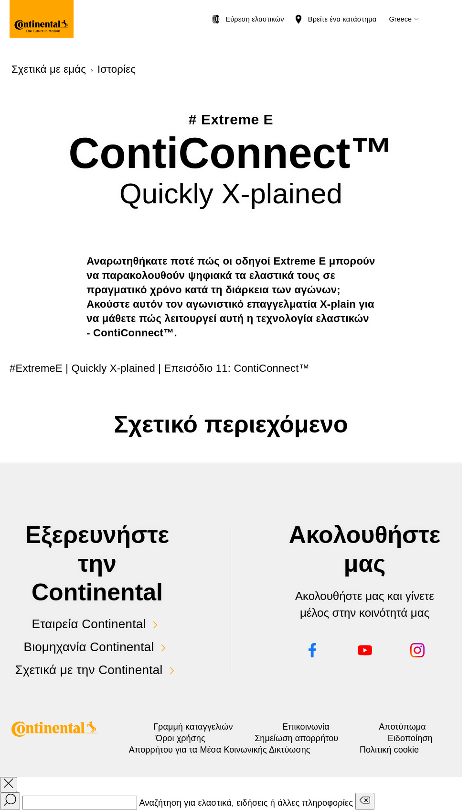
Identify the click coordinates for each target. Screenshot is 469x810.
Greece (400, 19)
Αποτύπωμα (402, 727)
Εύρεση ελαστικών (254, 19)
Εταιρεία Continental (89, 624)
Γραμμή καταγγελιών (193, 727)
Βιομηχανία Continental (89, 647)
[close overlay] (8, 784)
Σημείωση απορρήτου (296, 738)
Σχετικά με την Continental (89, 670)
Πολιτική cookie (389, 750)
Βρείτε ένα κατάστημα (342, 19)
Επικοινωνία (306, 727)
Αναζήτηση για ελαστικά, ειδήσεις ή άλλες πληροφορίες (246, 803)
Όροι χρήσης (180, 738)
